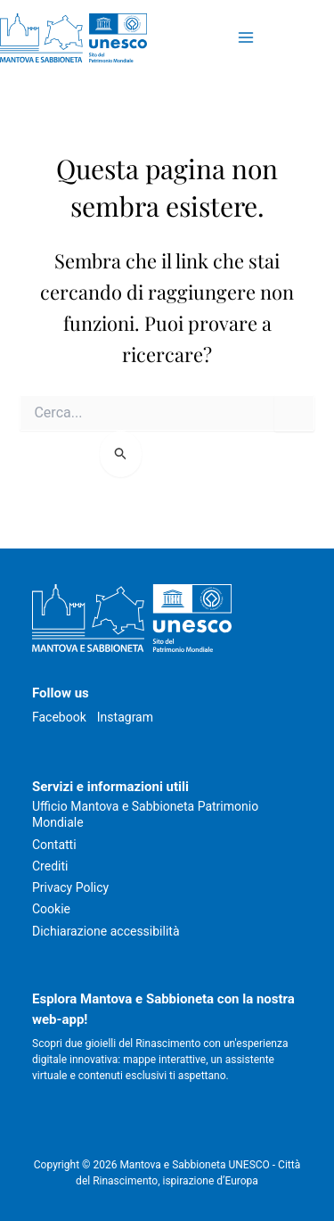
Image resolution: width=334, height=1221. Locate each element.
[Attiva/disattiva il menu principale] (245, 38)
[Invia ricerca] (121, 454)
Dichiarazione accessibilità (106, 931)
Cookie (51, 909)
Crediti (50, 866)
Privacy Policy (70, 887)
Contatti (54, 844)
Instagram (125, 717)
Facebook (59, 717)
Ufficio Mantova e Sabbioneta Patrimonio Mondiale (145, 814)
